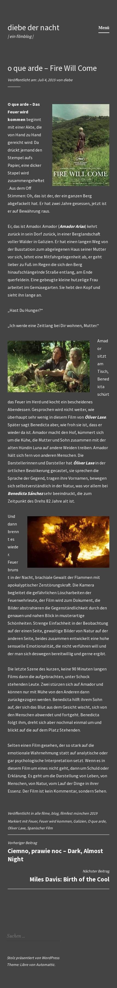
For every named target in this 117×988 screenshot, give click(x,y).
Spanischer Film (40, 828)
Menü (103, 27)
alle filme (41, 813)
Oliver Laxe (16, 828)
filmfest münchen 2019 (78, 813)
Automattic (45, 964)
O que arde (97, 821)
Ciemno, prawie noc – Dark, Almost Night (58, 851)
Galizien (79, 821)
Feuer (32, 821)
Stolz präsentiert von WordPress (33, 957)
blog (54, 813)
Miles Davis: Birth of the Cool (58, 876)
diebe (67, 79)
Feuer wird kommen (55, 821)
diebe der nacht (33, 27)
